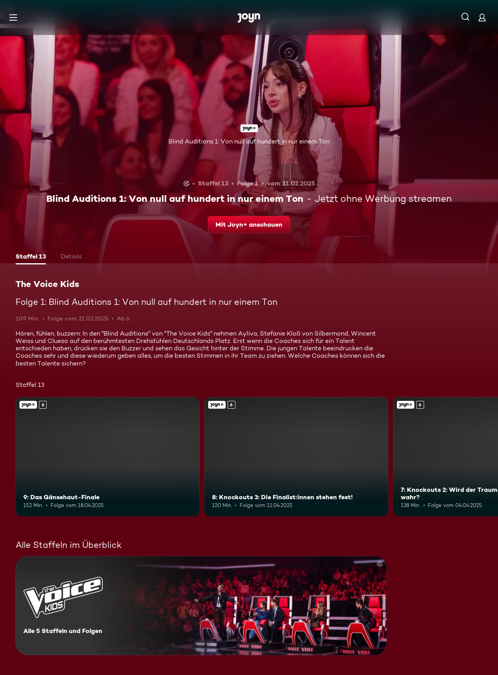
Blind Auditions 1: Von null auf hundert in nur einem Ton (249, 141)
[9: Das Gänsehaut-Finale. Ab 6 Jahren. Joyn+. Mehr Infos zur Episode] (108, 456)
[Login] (482, 17)
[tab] (30, 257)
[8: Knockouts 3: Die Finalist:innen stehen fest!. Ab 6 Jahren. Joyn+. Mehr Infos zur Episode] (296, 456)
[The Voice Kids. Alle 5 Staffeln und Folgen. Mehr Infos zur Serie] (201, 605)
